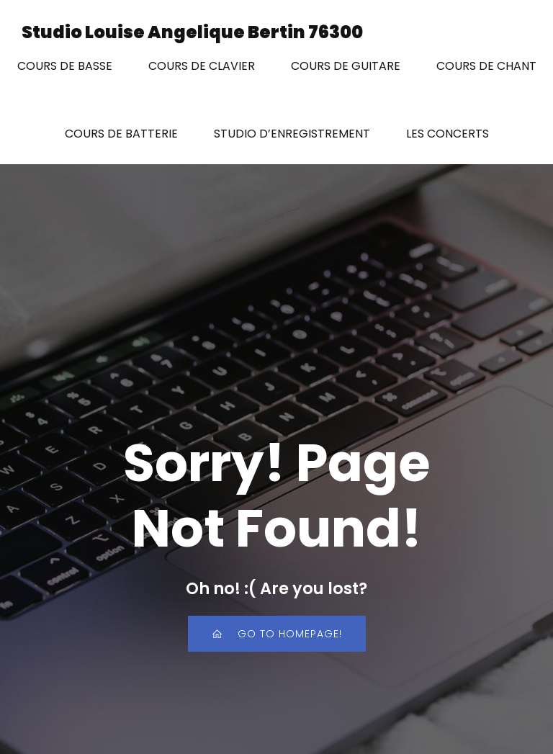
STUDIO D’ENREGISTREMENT (292, 133)
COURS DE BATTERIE (121, 133)
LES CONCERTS (447, 133)
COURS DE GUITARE (345, 66)
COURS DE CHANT (486, 66)
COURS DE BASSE (64, 66)
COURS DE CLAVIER (201, 66)
